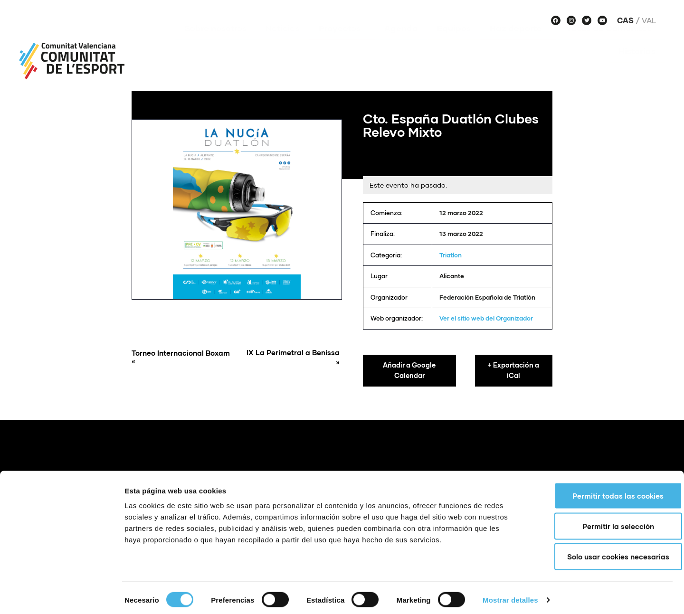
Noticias (283, 42)
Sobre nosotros (215, 42)
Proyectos (342, 42)
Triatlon (450, 255)
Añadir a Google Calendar (409, 370)
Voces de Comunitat (611, 42)
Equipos (454, 42)
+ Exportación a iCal (513, 370)
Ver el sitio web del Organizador (486, 318)
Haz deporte (518, 42)
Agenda (401, 42)
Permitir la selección (605, 521)
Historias (637, 65)
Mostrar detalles (510, 595)
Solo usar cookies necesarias (605, 552)
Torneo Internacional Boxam (182, 357)
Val (649, 20)
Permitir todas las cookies (604, 491)
